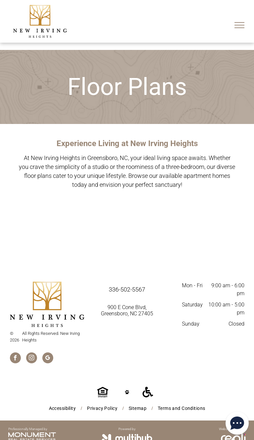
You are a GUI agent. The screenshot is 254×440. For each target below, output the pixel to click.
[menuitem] (63, 408)
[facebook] (15, 358)
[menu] (239, 25)
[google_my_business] (47, 358)
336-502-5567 (127, 289)
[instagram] (31, 358)
